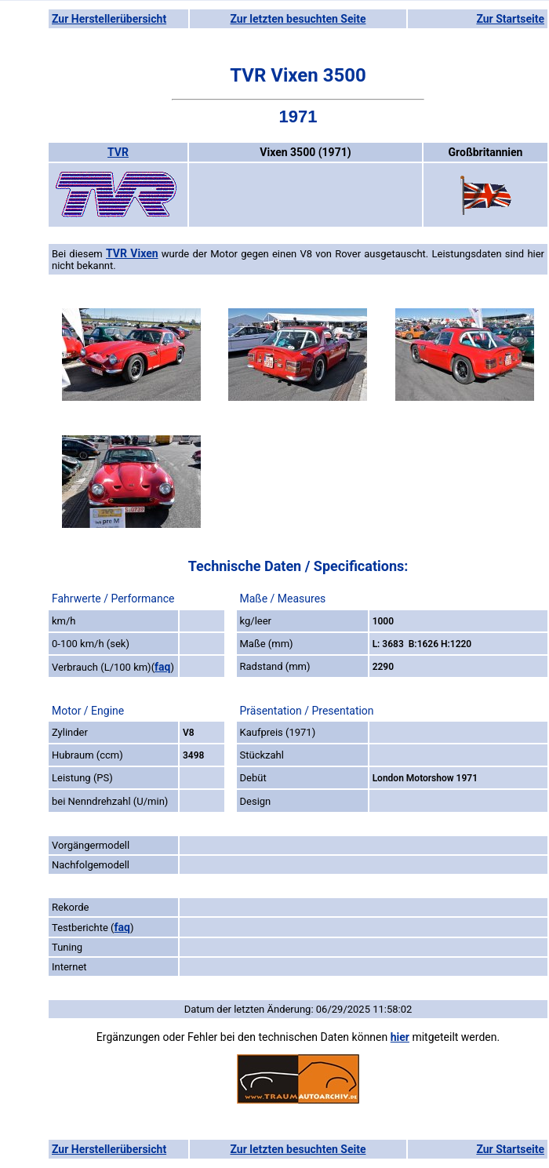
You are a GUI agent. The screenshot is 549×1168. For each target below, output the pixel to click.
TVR (118, 152)
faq (162, 666)
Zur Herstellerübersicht (109, 19)
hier (400, 1037)
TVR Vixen (132, 253)
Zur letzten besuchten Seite (298, 19)
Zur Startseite (510, 19)
